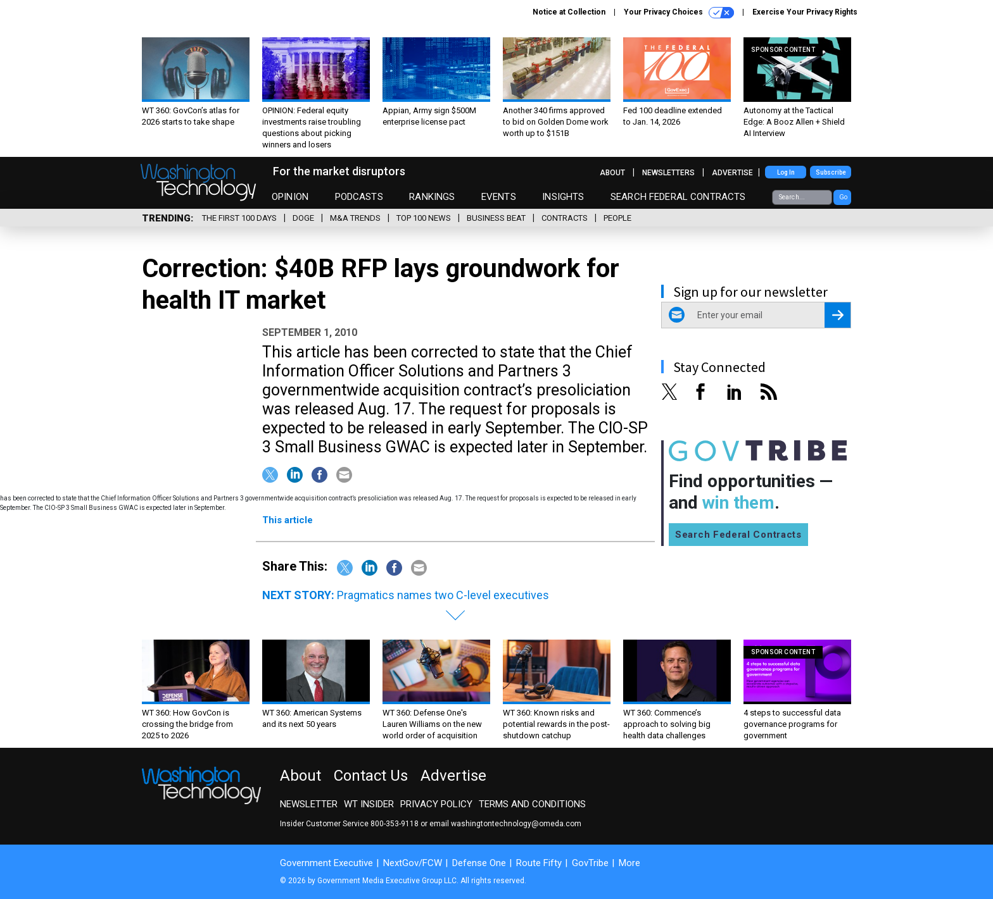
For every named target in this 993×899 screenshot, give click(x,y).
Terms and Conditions (532, 804)
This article (287, 520)
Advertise (732, 172)
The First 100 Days (239, 218)
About (612, 172)
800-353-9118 (394, 823)
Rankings (432, 196)
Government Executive (326, 863)
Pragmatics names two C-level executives (443, 595)
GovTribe (590, 863)
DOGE (303, 218)
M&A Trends (355, 218)
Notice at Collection (569, 12)
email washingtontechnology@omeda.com (505, 823)
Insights (563, 196)
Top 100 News (423, 218)
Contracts (564, 218)
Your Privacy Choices (679, 12)
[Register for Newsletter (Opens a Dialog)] (838, 315)
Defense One (479, 863)
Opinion (290, 196)
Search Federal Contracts (678, 196)
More (629, 863)
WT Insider (369, 804)
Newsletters (668, 172)
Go (843, 197)
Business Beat (496, 218)
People (617, 218)
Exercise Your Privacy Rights (804, 12)
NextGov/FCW (412, 863)
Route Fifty (539, 863)
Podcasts (359, 196)
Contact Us (371, 775)
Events (498, 196)
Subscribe (831, 172)
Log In (786, 172)
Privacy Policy (436, 804)
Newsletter (309, 804)
